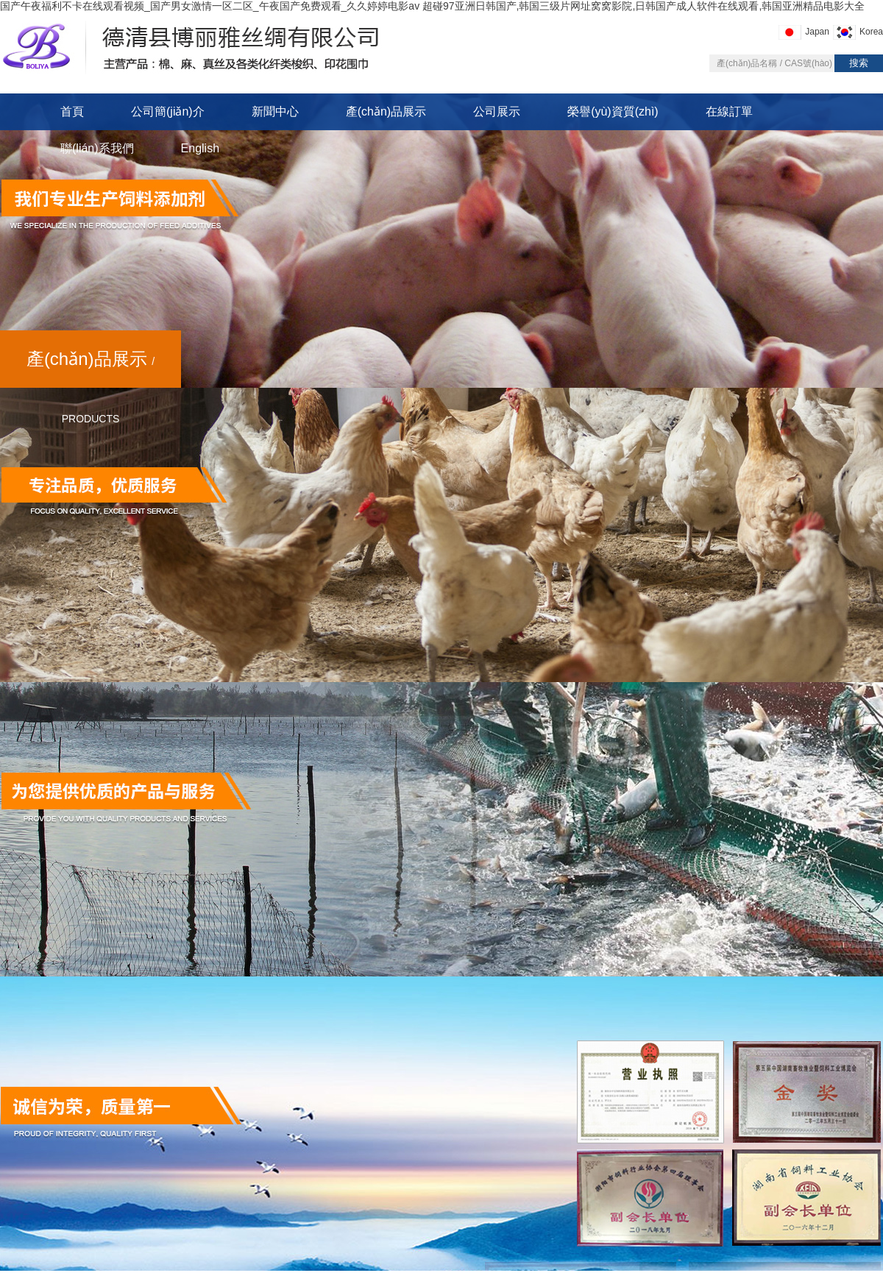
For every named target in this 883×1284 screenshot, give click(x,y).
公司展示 (496, 111)
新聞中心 (275, 111)
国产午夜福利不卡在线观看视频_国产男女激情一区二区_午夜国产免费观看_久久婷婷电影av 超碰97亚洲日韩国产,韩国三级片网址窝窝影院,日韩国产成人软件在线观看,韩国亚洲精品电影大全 (432, 6)
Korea (871, 31)
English (200, 148)
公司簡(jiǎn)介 (168, 111)
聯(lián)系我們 (97, 148)
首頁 (72, 111)
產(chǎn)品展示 (386, 111)
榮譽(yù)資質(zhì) (613, 111)
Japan (817, 31)
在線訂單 (729, 111)
